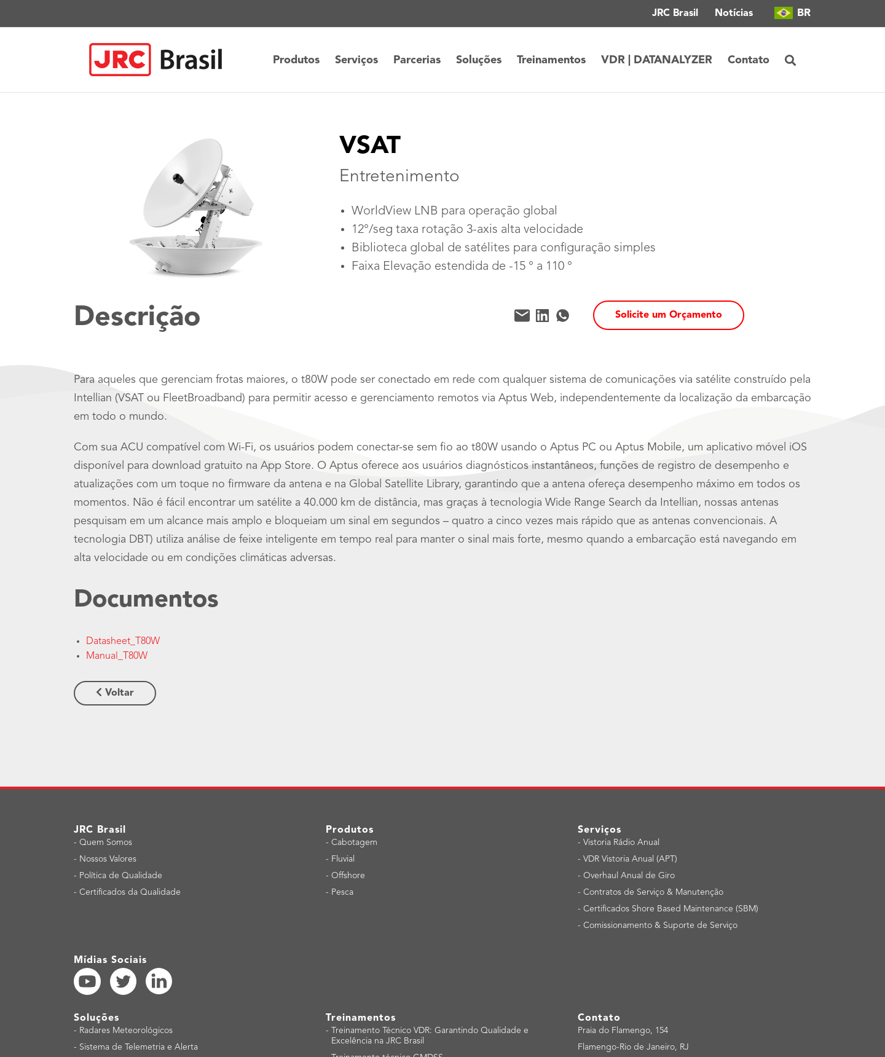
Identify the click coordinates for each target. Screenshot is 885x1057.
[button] (790, 60)
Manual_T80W (117, 656)
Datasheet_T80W (123, 641)
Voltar (115, 692)
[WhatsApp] (562, 315)
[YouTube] (87, 981)
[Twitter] (123, 981)
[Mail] (522, 315)
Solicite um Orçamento (668, 315)
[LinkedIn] (542, 315)
